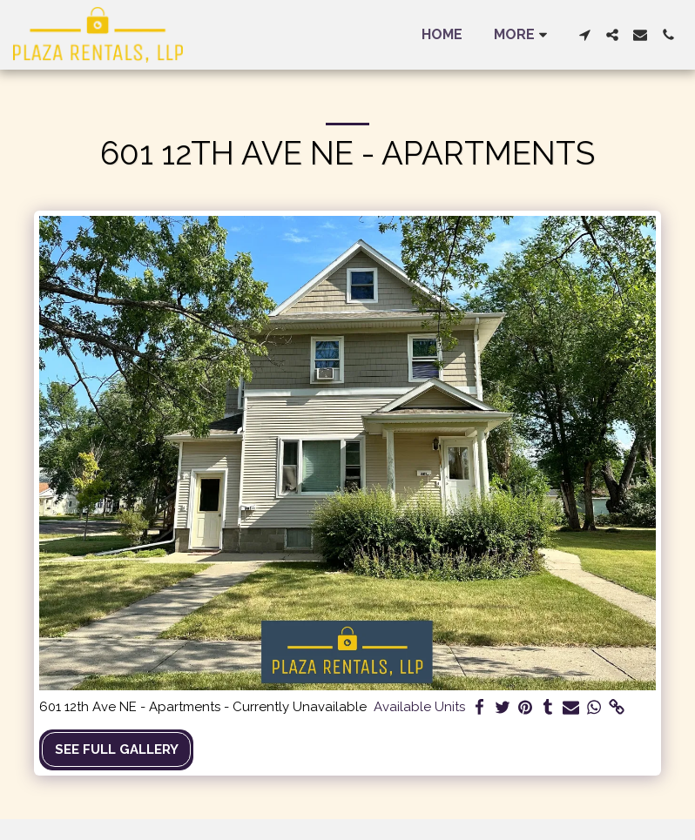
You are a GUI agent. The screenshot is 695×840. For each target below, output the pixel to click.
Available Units (419, 707)
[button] (584, 35)
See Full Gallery (117, 749)
